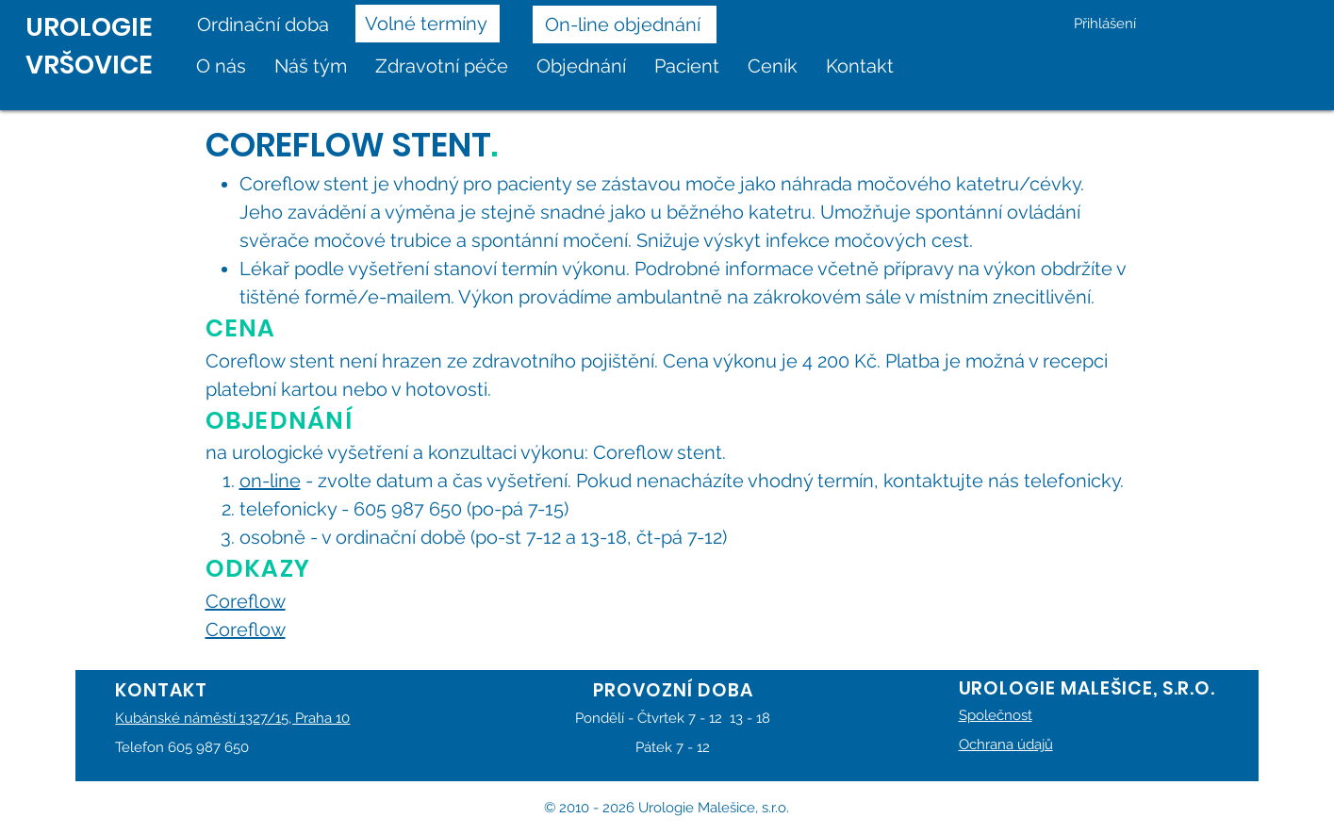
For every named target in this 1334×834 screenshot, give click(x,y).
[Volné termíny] (427, 23)
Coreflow (246, 601)
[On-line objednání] (624, 24)
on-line (270, 480)
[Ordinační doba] (269, 24)
